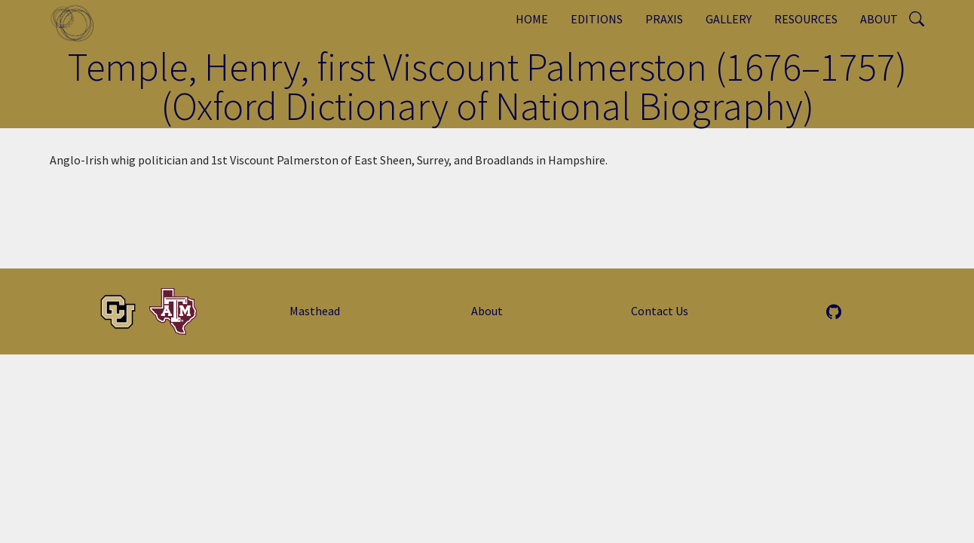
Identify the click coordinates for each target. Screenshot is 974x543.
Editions (597, 18)
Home (532, 18)
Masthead (314, 310)
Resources (806, 18)
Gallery (729, 18)
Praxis (664, 18)
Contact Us (659, 310)
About (879, 18)
